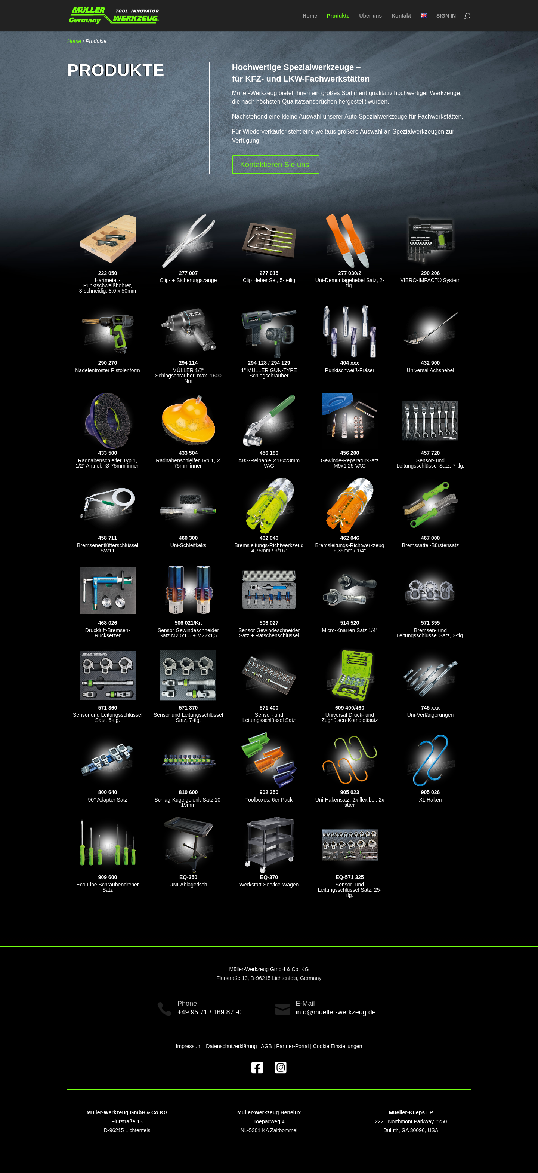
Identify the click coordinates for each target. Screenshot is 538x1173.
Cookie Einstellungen (337, 1046)
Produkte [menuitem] (338, 16)
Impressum (189, 1046)
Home (74, 41)
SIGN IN (446, 16)
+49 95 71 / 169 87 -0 (209, 1012)
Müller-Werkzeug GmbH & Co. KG (269, 969)
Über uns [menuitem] (370, 16)
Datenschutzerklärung (231, 1046)
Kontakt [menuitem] (401, 16)
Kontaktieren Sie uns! (275, 164)
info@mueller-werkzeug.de (336, 1012)
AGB (266, 1046)
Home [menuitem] (310, 16)
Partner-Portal (292, 1046)
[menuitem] (424, 22)
